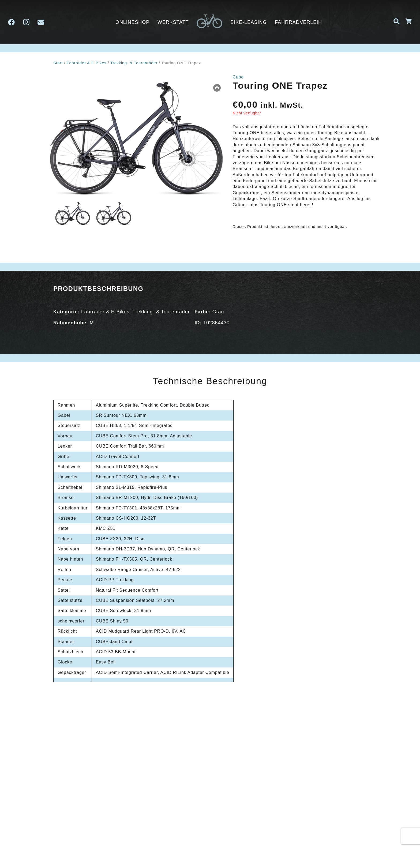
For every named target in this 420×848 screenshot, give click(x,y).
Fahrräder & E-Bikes (87, 63)
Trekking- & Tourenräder (134, 63)
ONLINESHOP (132, 22)
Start (58, 63)
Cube (237, 77)
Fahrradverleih (298, 22)
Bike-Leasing (248, 22)
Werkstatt (173, 22)
